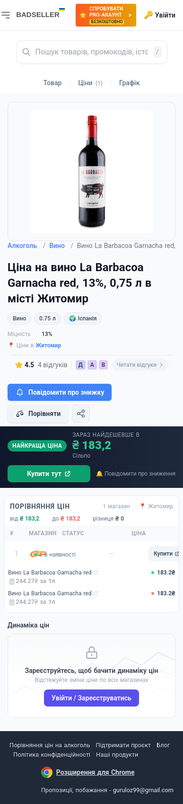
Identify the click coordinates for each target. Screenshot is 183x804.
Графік (129, 83)
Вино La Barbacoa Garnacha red (49, 572)
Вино (61, 245)
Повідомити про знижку (59, 392)
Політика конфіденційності (51, 754)
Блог (163, 745)
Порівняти (38, 413)
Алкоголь (26, 245)
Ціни (90, 83)
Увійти (159, 15)
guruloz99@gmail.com (143, 790)
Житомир (48, 345)
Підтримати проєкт (123, 745)
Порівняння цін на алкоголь (49, 745)
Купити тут (49, 473)
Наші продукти (117, 754)
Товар (53, 83)
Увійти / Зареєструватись (91, 698)
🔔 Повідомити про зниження (135, 473)
